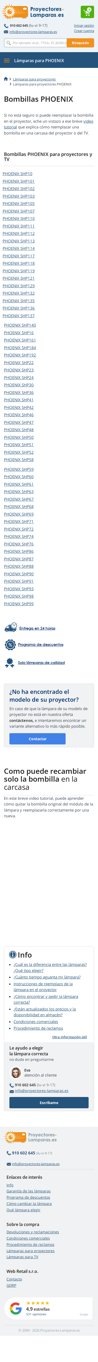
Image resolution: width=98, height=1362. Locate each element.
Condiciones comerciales (36, 1021)
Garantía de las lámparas (29, 1190)
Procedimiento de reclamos (38, 1028)
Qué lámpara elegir (24, 1209)
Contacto (14, 1279)
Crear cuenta (84, 30)
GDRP (11, 1285)
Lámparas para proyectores (34, 79)
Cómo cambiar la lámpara (29, 1203)
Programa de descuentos (28, 1197)
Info (10, 1184)
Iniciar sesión (84, 25)
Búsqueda (80, 42)
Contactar (38, 738)
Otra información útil (69, 1037)
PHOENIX (17, 173)
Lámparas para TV (22, 1256)
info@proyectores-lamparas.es (30, 31)
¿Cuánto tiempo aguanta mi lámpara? (47, 977)
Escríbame (49, 1102)
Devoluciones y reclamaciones (33, 1231)
